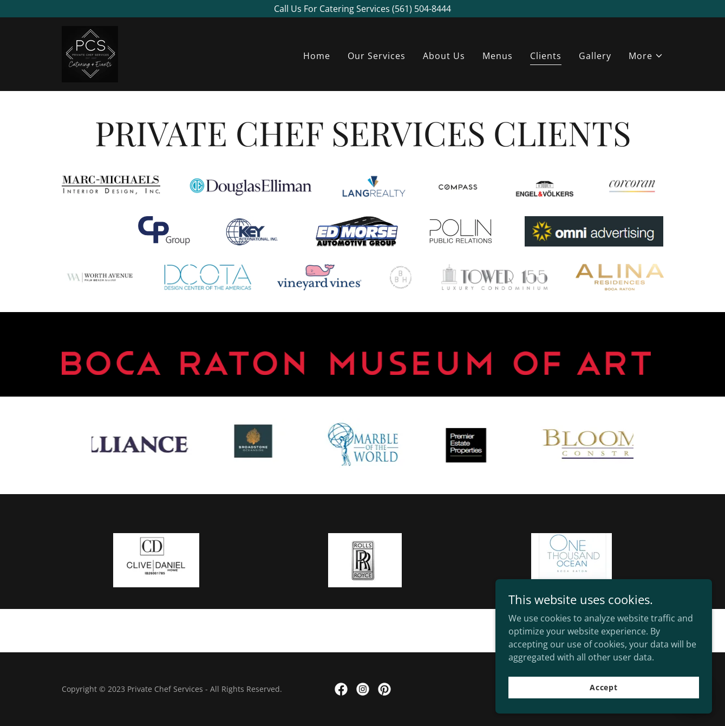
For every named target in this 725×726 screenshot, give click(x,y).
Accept (604, 695)
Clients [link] (545, 56)
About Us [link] (444, 56)
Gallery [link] (595, 56)
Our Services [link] (377, 56)
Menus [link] (497, 56)
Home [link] (316, 56)
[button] (646, 55)
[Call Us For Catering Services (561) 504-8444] (362, 8)
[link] (90, 53)
